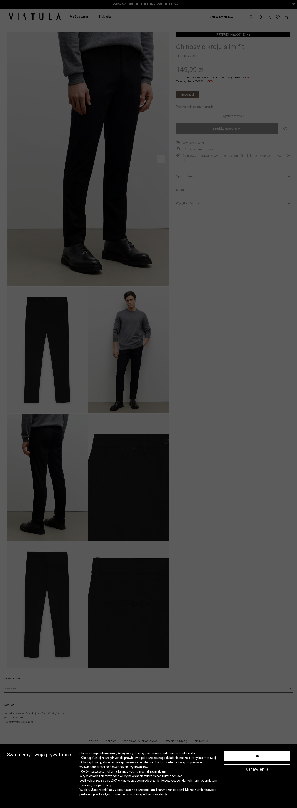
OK (257, 756)
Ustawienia (257, 769)
